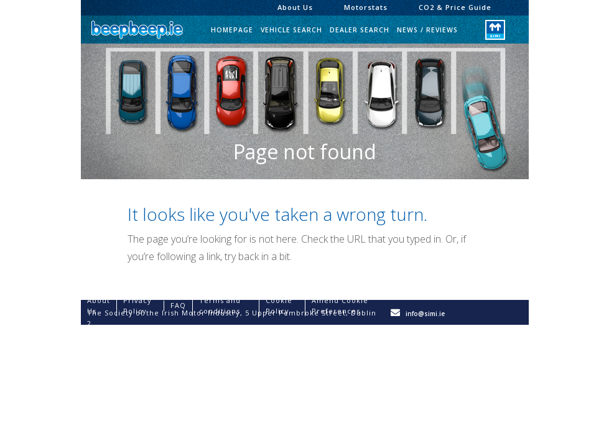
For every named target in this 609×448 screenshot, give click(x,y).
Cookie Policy (279, 305)
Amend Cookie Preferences (340, 305)
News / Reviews (427, 30)
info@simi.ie (425, 313)
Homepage (232, 30)
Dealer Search (359, 30)
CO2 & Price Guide (455, 7)
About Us (295, 7)
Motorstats (366, 7)
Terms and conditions (220, 305)
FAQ (178, 305)
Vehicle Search (291, 30)
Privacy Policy (137, 305)
